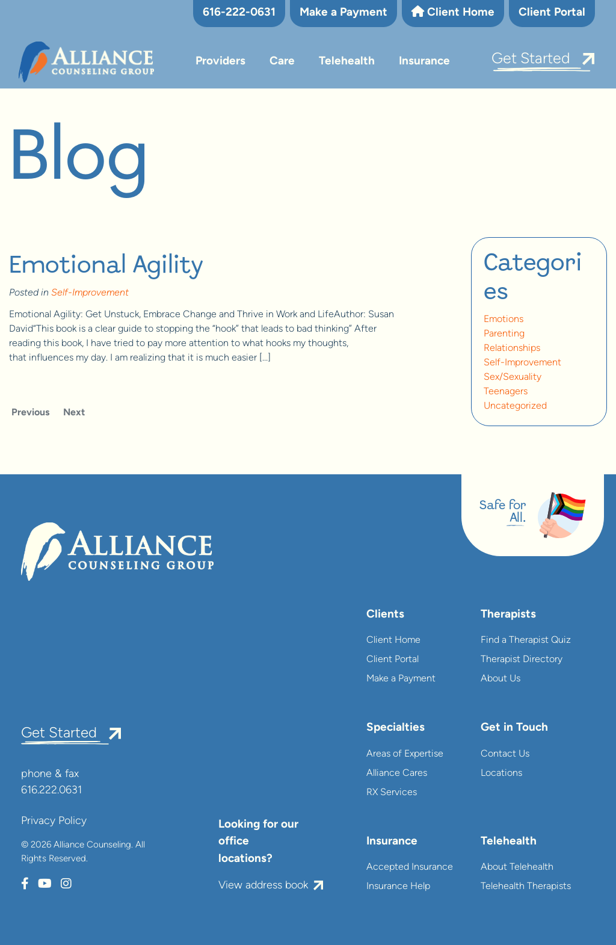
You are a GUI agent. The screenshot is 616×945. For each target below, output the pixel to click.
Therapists (508, 615)
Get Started (530, 59)
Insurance (424, 61)
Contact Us (505, 754)
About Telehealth (517, 867)
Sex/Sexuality (512, 377)
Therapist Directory (521, 660)
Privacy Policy (54, 821)
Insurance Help (398, 886)
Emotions (503, 319)
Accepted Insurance (409, 867)
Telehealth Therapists (526, 886)
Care (282, 61)
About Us (500, 679)
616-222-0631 (239, 13)
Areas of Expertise (404, 754)
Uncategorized (515, 406)
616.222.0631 (51, 790)
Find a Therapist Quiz (526, 640)
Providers (220, 61)
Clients (385, 615)
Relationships (512, 348)
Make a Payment (343, 13)
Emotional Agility (106, 266)
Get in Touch (514, 728)
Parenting (504, 334)
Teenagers (506, 392)
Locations (501, 773)
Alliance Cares (396, 773)
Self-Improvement (90, 293)
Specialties (395, 728)
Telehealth (347, 61)
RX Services (391, 793)
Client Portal (552, 13)
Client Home (452, 12)
